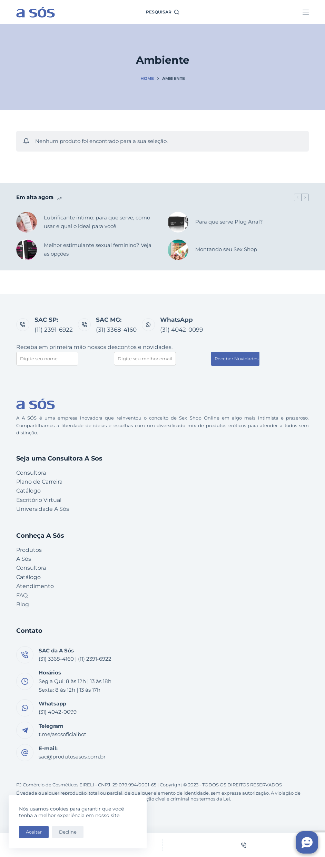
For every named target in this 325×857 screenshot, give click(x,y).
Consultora (31, 472)
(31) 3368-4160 (116, 329)
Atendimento (35, 586)
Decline (68, 832)
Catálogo (28, 490)
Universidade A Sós (42, 509)
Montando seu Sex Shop (226, 249)
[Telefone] (244, 845)
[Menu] (306, 12)
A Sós (23, 559)
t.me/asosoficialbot (62, 734)
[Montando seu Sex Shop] (178, 249)
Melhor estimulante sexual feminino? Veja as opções (97, 249)
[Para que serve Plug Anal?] (178, 222)
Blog (22, 604)
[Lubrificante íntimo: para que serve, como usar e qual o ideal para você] (26, 222)
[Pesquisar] (162, 12)
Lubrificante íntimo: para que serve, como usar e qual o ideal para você (97, 221)
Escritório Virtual (38, 500)
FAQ (22, 595)
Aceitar (34, 832)
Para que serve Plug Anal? (229, 221)
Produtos (29, 550)
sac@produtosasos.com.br (72, 757)
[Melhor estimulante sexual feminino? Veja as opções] (26, 249)
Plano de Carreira (39, 481)
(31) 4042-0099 (181, 329)
